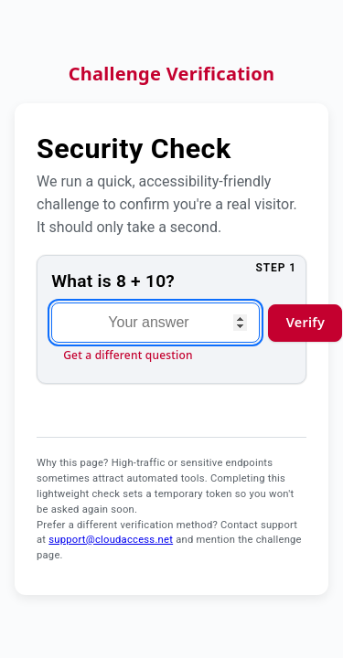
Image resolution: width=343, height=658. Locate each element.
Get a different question (128, 355)
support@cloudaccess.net (110, 540)
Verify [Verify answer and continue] (305, 322)
